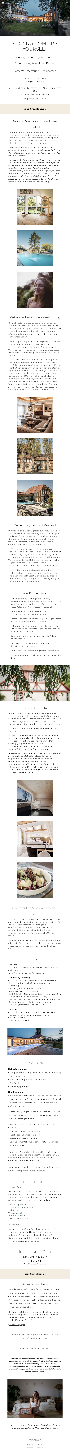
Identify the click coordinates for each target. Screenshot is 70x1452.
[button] (2, 3)
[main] (34, 70)
